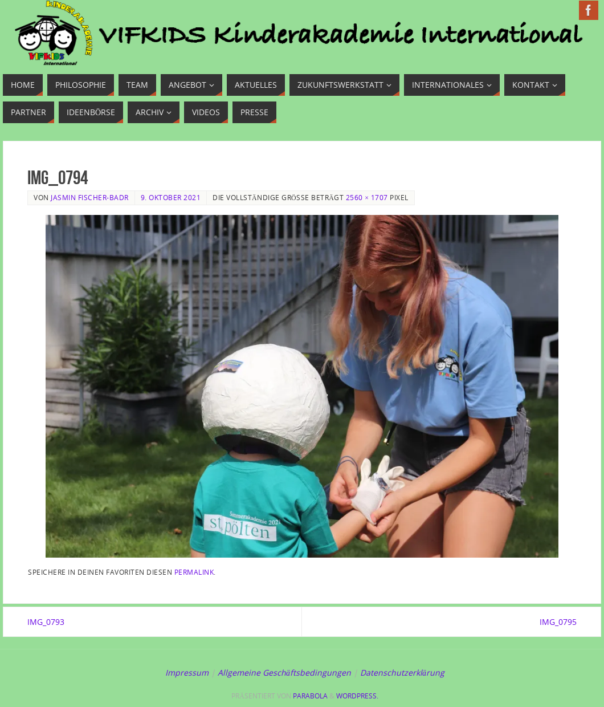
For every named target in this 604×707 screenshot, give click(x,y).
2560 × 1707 (367, 197)
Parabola (310, 696)
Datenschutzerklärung (402, 672)
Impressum (187, 672)
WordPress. (357, 696)
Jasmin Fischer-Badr (90, 197)
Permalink (194, 571)
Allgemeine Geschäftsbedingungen (284, 672)
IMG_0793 (45, 621)
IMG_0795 (558, 621)
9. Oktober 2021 (171, 197)
